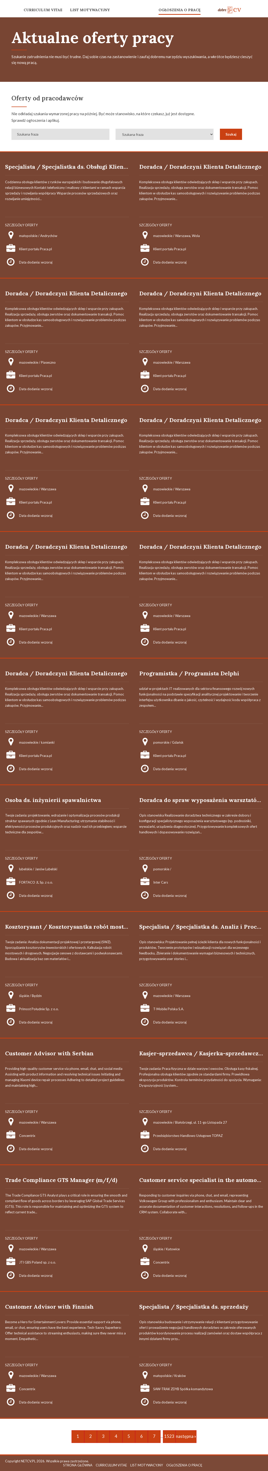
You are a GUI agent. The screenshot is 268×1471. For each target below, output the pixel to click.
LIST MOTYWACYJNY (90, 10)
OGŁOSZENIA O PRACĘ (180, 10)
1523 (169, 1436)
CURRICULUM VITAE (43, 10)
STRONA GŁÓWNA (77, 1465)
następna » (186, 1436)
